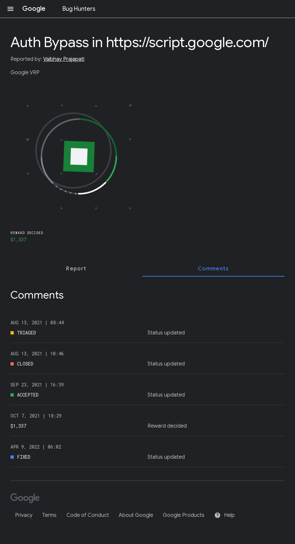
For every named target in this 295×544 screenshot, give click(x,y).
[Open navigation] (10, 9)
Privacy (23, 515)
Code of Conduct (87, 515)
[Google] (27, 499)
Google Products (183, 515)
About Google (136, 515)
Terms (49, 515)
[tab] (76, 269)
